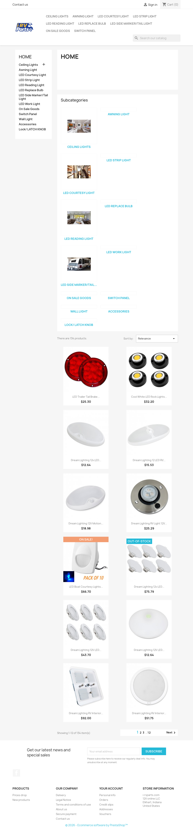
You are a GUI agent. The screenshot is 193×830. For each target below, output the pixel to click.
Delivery (61, 795)
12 (149, 732)
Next (171, 732)
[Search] (157, 38)
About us (61, 809)
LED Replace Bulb (92, 24)
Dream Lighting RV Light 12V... (149, 523)
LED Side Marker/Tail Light (131, 24)
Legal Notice (63, 800)
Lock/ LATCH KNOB (32, 129)
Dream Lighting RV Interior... (86, 713)
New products (21, 800)
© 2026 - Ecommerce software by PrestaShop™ (96, 825)
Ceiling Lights (57, 16)
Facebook (16, 773)
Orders (103, 800)
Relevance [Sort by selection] (157, 338)
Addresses (106, 809)
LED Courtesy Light (113, 16)
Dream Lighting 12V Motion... (86, 523)
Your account (111, 788)
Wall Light (26, 119)
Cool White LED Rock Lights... (149, 396)
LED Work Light (29, 104)
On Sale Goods (58, 31)
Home (25, 57)
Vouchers (105, 814)
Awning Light (83, 16)
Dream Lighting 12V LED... (86, 650)
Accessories (27, 124)
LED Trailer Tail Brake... (86, 396)
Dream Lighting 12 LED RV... (149, 460)
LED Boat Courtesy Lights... (86, 586)
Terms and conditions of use (73, 804)
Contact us (20, 5)
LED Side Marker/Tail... (79, 285)
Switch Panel (85, 31)
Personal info (107, 795)
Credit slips (106, 804)
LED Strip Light (144, 16)
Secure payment (66, 814)
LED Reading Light (60, 24)
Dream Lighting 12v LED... (86, 460)
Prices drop (19, 795)
